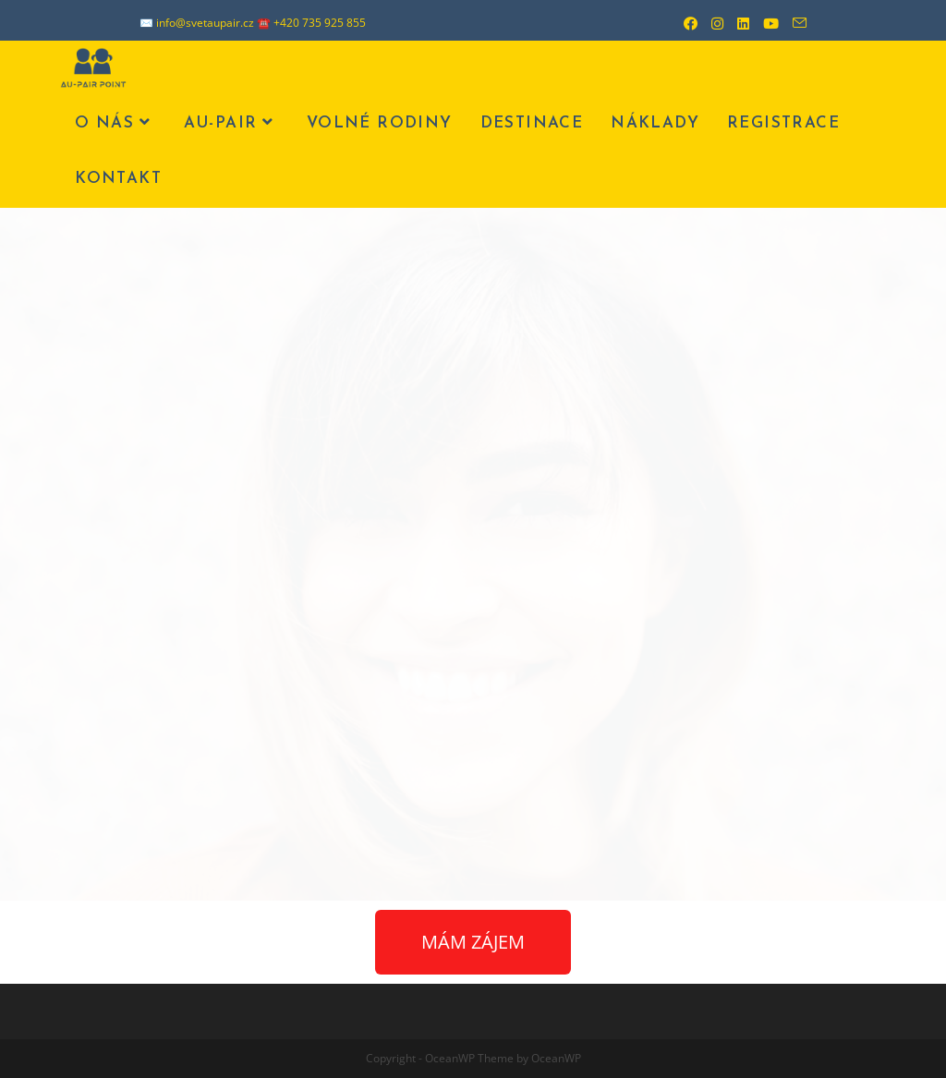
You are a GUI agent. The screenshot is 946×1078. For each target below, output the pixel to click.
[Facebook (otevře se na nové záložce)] (683, 23)
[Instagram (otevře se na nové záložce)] (710, 23)
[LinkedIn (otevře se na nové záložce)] (736, 23)
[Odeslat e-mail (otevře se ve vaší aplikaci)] (793, 23)
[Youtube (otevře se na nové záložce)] (764, 23)
